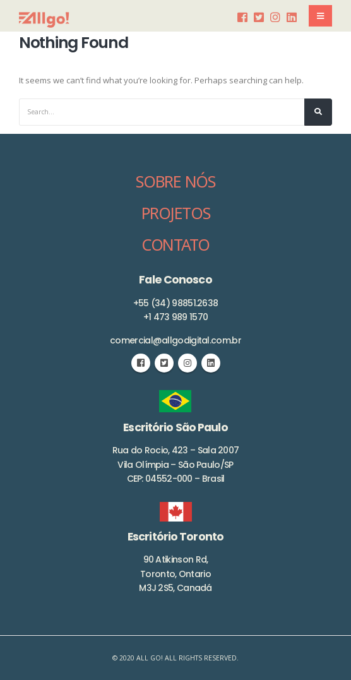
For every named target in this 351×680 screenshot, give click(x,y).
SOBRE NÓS (175, 181)
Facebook (140, 363)
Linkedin (210, 363)
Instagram (187, 363)
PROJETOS (175, 213)
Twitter (164, 363)
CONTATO (175, 244)
